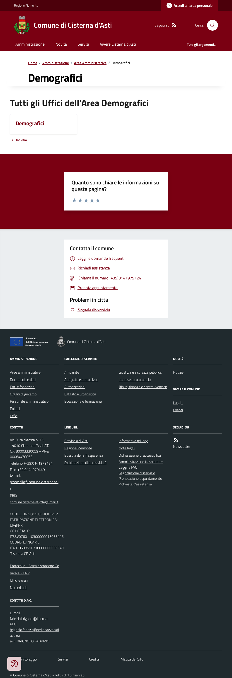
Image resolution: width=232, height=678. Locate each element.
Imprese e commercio (135, 379)
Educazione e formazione (83, 401)
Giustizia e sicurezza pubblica (140, 372)
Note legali (127, 448)
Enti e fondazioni (22, 386)
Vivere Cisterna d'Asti (118, 44)
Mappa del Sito (132, 659)
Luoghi (178, 402)
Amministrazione (30, 44)
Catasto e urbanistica (80, 394)
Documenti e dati (23, 379)
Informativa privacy (133, 440)
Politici (15, 408)
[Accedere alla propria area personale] (189, 5)
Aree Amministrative (90, 63)
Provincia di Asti (76, 440)
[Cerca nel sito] (210, 25)
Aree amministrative (25, 372)
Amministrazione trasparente (141, 461)
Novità (61, 44)
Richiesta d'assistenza (135, 484)
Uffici (13, 416)
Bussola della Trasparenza (83, 455)
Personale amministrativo (29, 401)
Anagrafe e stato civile (81, 379)
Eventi (178, 410)
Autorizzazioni (74, 386)
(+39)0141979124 (38, 463)
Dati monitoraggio (23, 659)
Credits (94, 659)
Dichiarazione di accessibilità (85, 462)
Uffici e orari (19, 580)
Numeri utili (18, 587)
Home (32, 63)
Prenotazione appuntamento (140, 478)
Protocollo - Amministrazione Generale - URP (34, 569)
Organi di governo (23, 394)
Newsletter (181, 446)
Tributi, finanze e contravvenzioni (143, 390)
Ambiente (71, 372)
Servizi (83, 44)
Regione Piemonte (26, 5)
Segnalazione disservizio (137, 473)
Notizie (178, 372)
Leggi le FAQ (128, 467)
